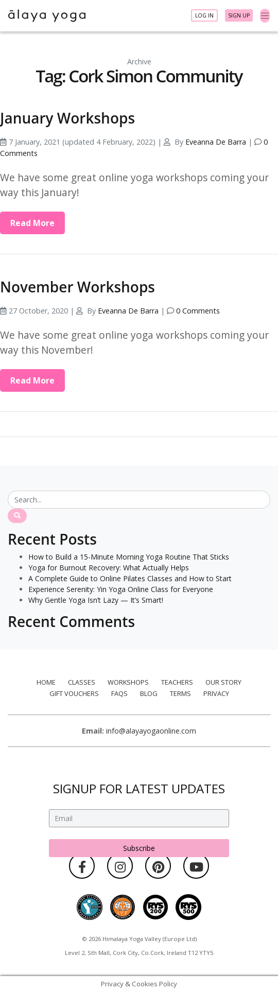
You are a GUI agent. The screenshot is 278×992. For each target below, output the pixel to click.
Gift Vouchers (74, 693)
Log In (204, 15)
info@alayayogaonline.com (151, 731)
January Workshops (67, 118)
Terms (180, 693)
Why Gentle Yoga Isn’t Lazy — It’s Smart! (95, 600)
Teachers (177, 682)
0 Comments (198, 311)
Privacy (216, 693)
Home (46, 682)
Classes (81, 682)
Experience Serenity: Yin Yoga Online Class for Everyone (120, 589)
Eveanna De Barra (215, 142)
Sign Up (239, 15)
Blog (149, 693)
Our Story (223, 682)
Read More (32, 223)
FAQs (119, 693)
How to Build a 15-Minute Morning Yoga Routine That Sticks (128, 557)
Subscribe (139, 847)
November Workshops (77, 287)
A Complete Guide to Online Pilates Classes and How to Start (130, 578)
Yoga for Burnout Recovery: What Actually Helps (108, 567)
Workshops (128, 682)
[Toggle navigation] (265, 16)
